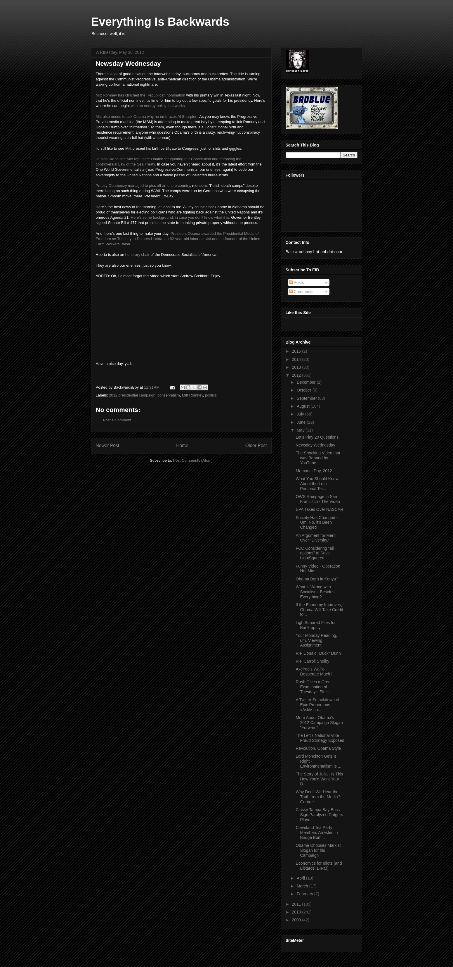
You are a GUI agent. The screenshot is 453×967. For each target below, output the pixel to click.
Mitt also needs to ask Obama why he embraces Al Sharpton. (147, 116)
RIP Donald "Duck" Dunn (318, 653)
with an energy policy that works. (158, 106)
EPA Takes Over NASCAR (319, 509)
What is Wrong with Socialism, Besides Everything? (315, 592)
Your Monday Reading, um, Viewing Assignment (316, 640)
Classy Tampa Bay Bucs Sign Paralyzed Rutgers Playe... (319, 814)
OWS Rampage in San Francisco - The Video (318, 499)
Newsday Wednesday (315, 445)
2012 (297, 375)
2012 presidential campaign (132, 395)
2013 (297, 367)
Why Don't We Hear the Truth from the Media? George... (318, 797)
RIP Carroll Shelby (312, 661)
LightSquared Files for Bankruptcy (316, 625)
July (301, 414)
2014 (297, 359)
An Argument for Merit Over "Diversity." (315, 538)
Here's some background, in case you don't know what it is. (180, 217)
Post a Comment (117, 420)
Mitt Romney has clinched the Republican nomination (140, 95)
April (301, 878)
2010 (297, 912)
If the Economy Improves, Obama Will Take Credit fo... (319, 609)
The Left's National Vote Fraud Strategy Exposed (320, 738)
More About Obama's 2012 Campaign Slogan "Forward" (319, 722)
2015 (297, 351)
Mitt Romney (192, 395)
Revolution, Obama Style (318, 748)
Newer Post (107, 445)
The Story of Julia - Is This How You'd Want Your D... (319, 779)
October (305, 390)
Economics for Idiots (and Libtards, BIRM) (319, 866)
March (303, 886)
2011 (297, 904)
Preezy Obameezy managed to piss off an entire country (143, 185)
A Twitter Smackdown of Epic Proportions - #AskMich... (317, 704)
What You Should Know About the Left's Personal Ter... (317, 483)
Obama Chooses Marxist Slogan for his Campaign (318, 850)
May (301, 430)
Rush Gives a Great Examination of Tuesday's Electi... (314, 687)
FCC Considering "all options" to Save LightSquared (315, 553)
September (307, 398)
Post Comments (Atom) (193, 460)
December (307, 382)
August (303, 406)
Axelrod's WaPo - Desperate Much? (314, 671)
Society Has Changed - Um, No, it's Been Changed (317, 522)
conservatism (168, 395)
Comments (301, 291)
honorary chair (137, 254)
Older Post (256, 445)
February (305, 894)
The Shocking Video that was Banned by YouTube (318, 458)
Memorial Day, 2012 (314, 470)
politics (211, 395)
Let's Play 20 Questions (317, 437)
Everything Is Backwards (160, 21)
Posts (296, 282)
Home (182, 445)
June (302, 422)
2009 (297, 920)
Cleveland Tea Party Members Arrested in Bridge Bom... (317, 832)
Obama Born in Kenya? (317, 579)
